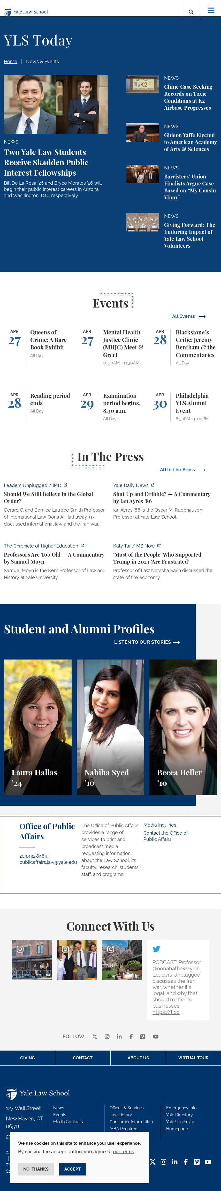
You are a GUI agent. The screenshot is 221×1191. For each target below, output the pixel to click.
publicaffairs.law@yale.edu (48, 862)
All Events (184, 316)
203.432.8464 (33, 856)
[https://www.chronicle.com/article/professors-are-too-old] (56, 563)
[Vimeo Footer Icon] (197, 1162)
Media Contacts (68, 1121)
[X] (94, 1036)
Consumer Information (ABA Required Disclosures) (131, 1128)
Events (59, 1114)
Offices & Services (127, 1107)
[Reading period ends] (37, 406)
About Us (138, 1057)
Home (10, 61)
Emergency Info (181, 1107)
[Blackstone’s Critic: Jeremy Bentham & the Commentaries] (183, 347)
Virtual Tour (193, 1057)
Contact (83, 1057)
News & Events (42, 61)
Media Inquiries (159, 825)
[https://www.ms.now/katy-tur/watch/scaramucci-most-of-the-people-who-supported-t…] (165, 563)
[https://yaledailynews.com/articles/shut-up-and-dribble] (165, 502)
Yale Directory (179, 1114)
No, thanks (36, 1169)
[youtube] (156, 1036)
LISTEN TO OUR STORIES (142, 642)
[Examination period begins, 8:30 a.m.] (110, 406)
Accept (72, 1169)
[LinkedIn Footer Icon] (174, 1162)
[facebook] (131, 1036)
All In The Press (178, 469)
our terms (123, 1151)
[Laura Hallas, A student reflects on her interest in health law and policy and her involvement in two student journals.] (38, 727)
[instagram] (107, 1036)
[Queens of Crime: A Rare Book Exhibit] (37, 347)
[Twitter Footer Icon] (152, 1162)
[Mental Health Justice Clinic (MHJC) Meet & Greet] (110, 347)
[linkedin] (119, 1036)
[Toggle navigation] (211, 10)
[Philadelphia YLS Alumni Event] (183, 406)
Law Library (121, 1114)
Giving (27, 1057)
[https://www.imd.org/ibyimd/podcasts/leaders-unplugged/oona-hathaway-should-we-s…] (56, 506)
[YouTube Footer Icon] (208, 1162)
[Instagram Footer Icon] (163, 1162)
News (58, 1107)
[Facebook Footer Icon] (185, 1162)
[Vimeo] (142, 1036)
